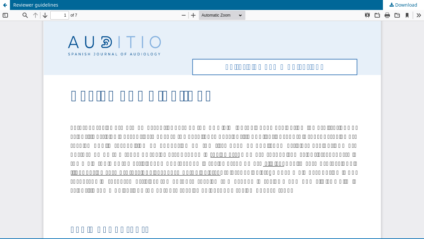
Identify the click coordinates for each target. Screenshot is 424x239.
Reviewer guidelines (35, 5)
